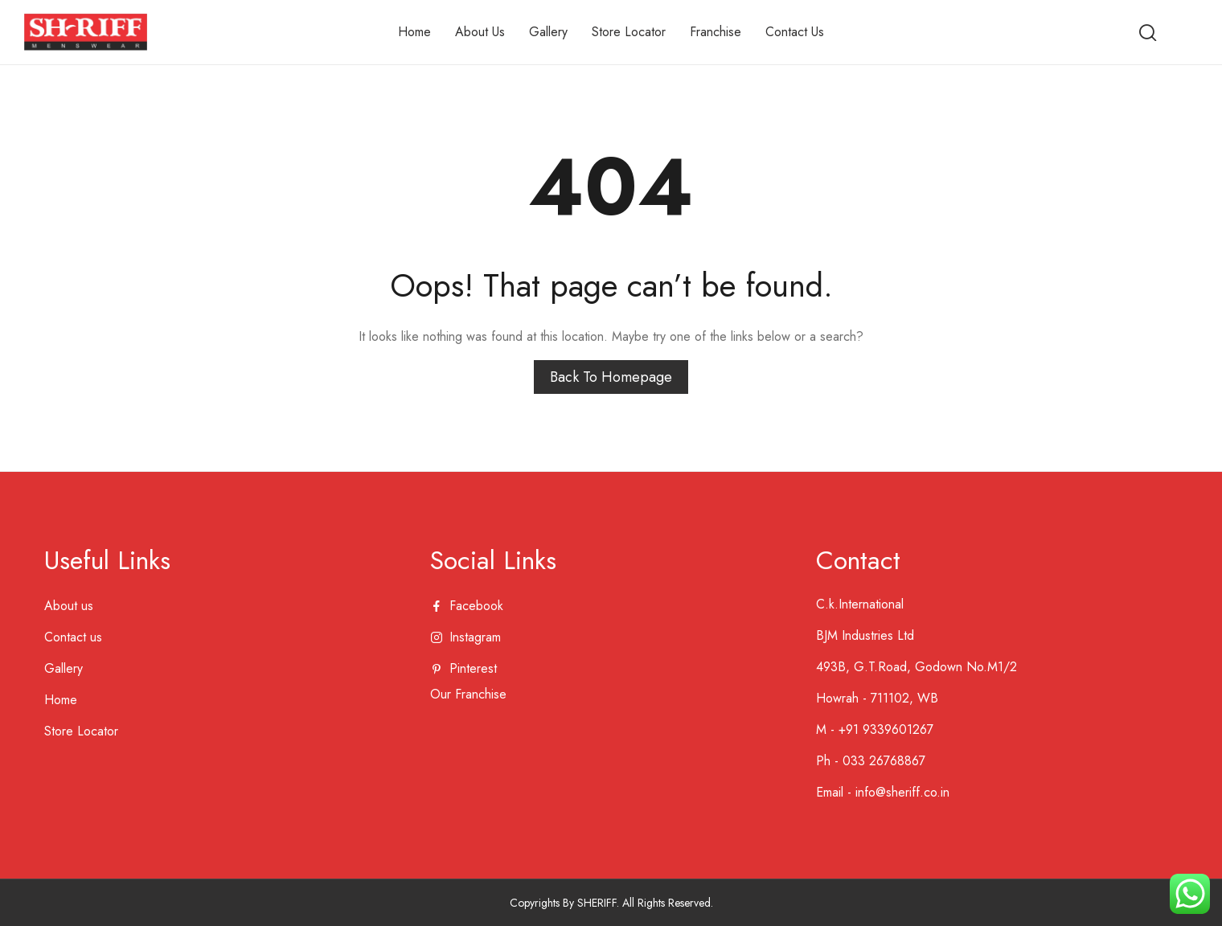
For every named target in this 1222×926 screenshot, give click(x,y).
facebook (476, 605)
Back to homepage (611, 377)
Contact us (73, 637)
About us (68, 605)
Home (60, 699)
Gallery (63, 668)
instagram (475, 637)
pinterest (473, 668)
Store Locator (81, 731)
